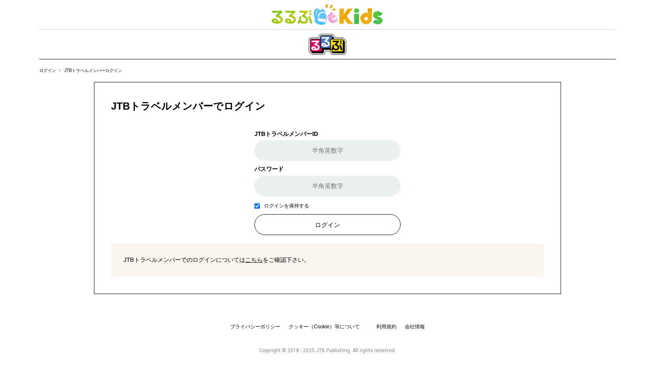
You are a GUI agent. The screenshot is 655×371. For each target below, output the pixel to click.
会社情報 (415, 327)
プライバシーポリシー (255, 327)
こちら (254, 259)
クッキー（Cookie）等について (324, 327)
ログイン (47, 70)
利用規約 (386, 327)
